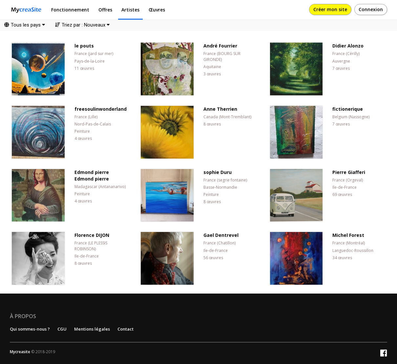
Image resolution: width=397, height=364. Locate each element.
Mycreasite (20, 351)
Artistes (130, 10)
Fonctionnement (70, 10)
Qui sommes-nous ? (30, 329)
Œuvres (157, 10)
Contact (125, 329)
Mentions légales (92, 329)
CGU (62, 329)
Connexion (371, 9)
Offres (105, 10)
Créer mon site (330, 9)
